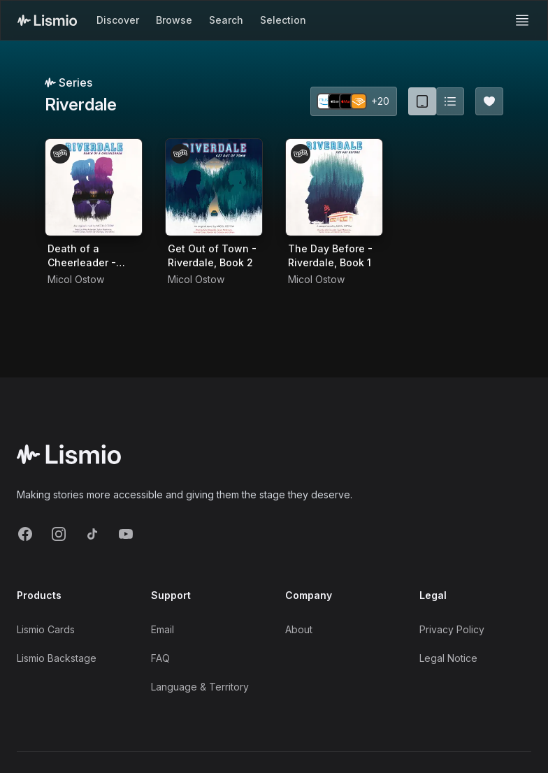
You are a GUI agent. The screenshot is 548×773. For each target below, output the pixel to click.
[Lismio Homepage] (47, 20)
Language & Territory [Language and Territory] (200, 687)
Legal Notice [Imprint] (448, 658)
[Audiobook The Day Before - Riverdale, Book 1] (334, 187)
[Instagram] (58, 534)
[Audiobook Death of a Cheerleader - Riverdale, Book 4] (94, 187)
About (298, 629)
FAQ (160, 658)
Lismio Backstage (56, 658)
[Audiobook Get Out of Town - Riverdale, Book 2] (214, 187)
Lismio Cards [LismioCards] (46, 629)
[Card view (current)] (422, 101)
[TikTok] (92, 534)
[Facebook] (25, 534)
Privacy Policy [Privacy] (451, 629)
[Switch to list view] (450, 101)
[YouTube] (125, 534)
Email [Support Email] (162, 629)
